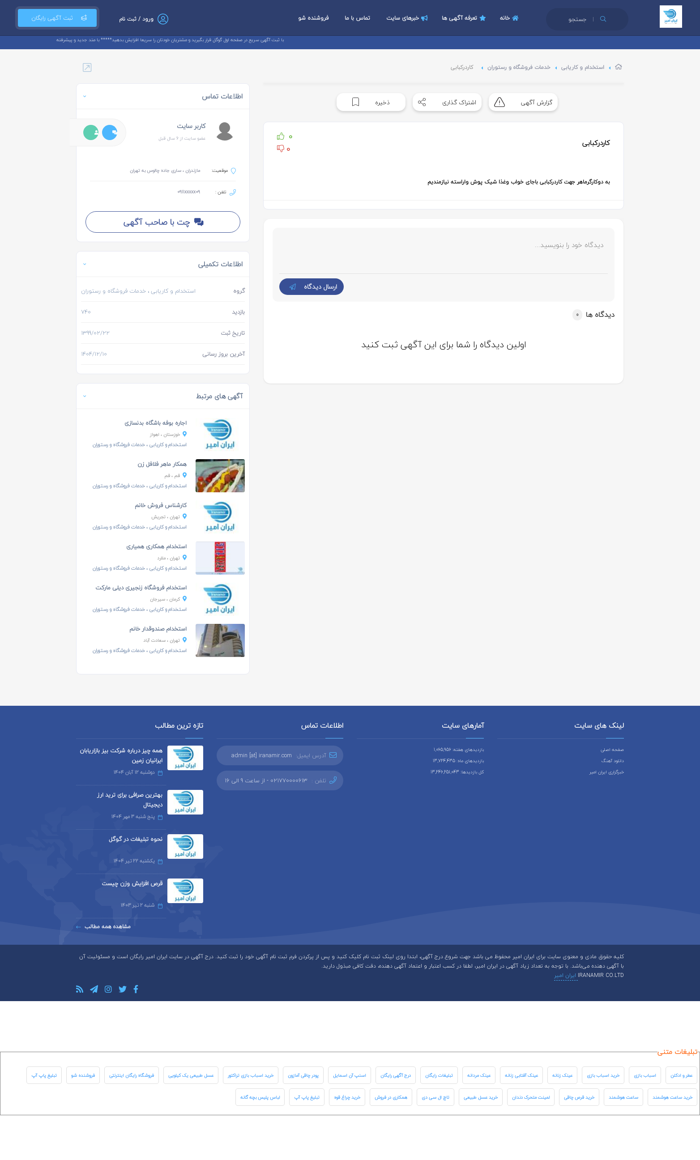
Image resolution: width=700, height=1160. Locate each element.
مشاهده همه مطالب (103, 926)
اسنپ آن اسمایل (349, 1075)
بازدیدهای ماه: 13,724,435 (458, 760)
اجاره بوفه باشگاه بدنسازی (155, 423)
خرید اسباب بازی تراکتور (250, 1075)
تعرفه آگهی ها (465, 18)
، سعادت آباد (165, 640)
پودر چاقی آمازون (303, 1075)
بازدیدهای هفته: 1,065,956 (459, 749)
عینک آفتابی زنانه (521, 1075)
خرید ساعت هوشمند (672, 1097)
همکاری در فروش (391, 1097)
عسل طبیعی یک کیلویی (190, 1075)
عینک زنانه (562, 1075)
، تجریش (169, 516)
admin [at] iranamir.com (261, 755)
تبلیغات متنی (677, 1052)
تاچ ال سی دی (435, 1097)
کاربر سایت (191, 126)
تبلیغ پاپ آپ (44, 1075)
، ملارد (172, 558)
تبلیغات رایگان (439, 1075)
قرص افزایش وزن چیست (132, 883)
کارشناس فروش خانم (161, 505)
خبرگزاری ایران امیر (606, 772)
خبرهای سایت (408, 18)
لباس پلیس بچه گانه (260, 1097)
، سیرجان (168, 599)
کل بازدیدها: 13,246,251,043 (457, 772)
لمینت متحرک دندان (531, 1097)
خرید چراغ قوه (347, 1097)
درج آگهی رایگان (395, 1075)
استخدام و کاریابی (582, 67)
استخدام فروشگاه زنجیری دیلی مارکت (141, 588)
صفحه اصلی (612, 749)
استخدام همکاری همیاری (156, 546)
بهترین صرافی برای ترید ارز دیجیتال (129, 800)
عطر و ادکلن (681, 1075)
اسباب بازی (645, 1075)
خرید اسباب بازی (603, 1075)
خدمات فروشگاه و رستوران (519, 67)
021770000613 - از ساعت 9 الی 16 (266, 780)
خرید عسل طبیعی (481, 1097)
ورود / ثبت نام (136, 19)
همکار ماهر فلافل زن (162, 464)
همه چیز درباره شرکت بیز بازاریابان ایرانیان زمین (121, 755)
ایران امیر (566, 975)
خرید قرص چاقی (579, 1097)
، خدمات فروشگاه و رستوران (140, 444)
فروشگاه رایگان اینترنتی (131, 1075)
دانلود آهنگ (613, 760)
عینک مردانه (479, 1075)
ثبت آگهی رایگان (57, 18)
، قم (175, 475)
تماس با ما (357, 18)
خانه (510, 18)
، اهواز (168, 434)
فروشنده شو (313, 18)
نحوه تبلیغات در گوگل (135, 839)
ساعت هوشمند (623, 1097)
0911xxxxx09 (188, 192)
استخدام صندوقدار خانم (158, 629)
